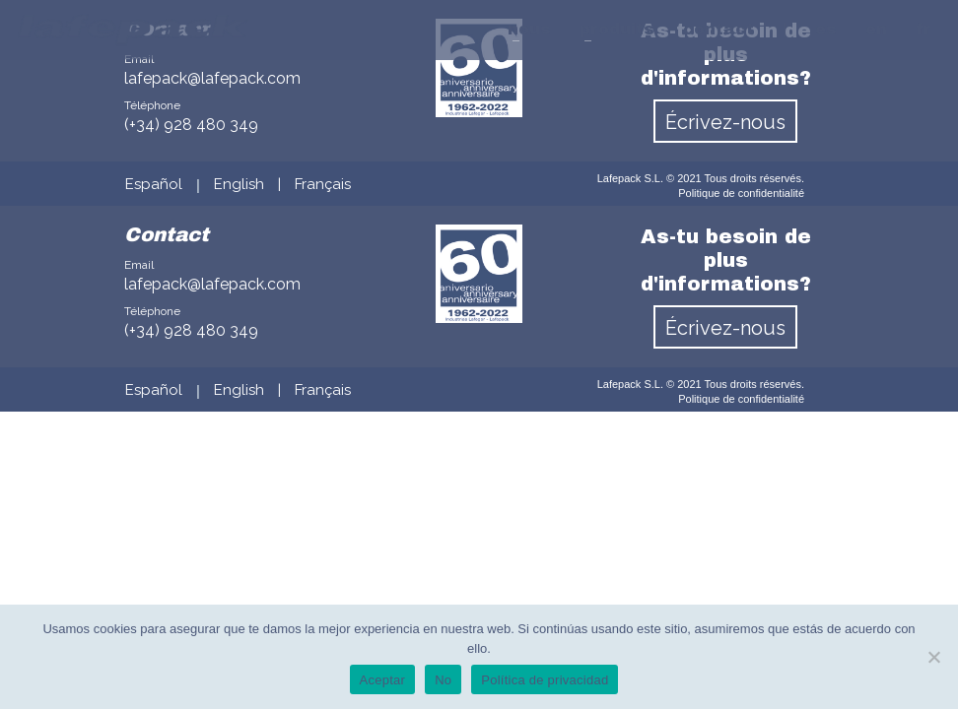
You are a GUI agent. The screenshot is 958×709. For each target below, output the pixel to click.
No (443, 680)
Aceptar (383, 680)
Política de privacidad (544, 680)
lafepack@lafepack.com (212, 284)
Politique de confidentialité (741, 193)
